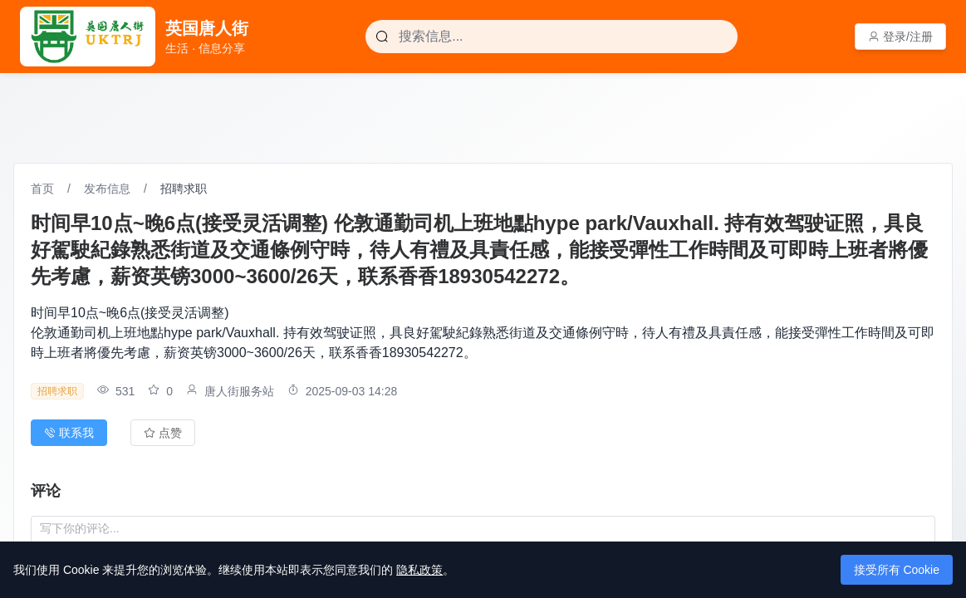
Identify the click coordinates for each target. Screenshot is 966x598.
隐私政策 (419, 569)
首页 (42, 188)
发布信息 (107, 188)
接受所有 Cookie (896, 569)
